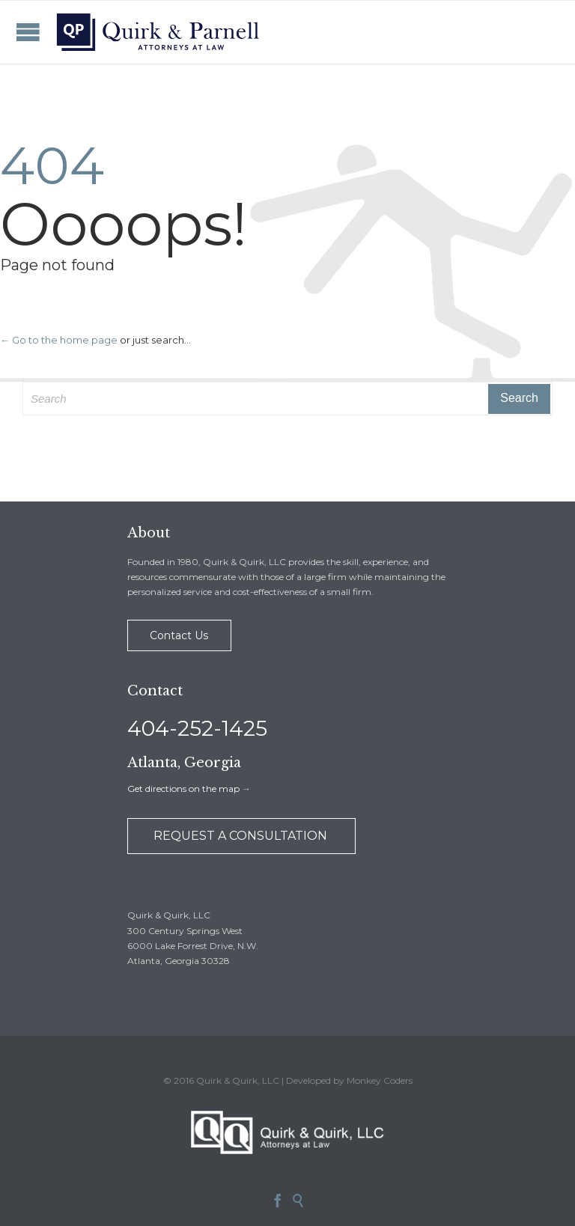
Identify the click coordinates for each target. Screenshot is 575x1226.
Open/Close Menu (28, 32)
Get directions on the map (183, 788)
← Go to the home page (59, 340)
